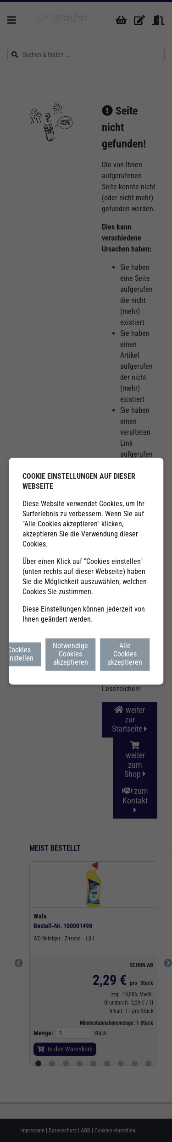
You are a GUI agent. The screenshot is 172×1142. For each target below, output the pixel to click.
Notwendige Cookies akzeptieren (70, 654)
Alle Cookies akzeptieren (124, 654)
